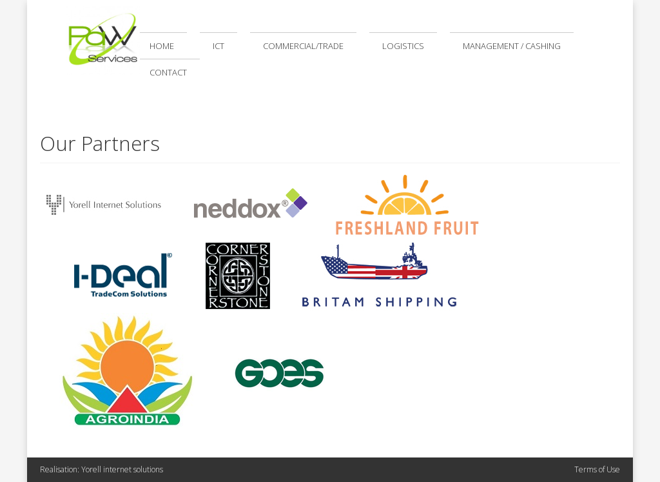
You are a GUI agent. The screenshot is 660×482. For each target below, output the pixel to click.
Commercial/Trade (303, 46)
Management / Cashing (512, 46)
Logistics (403, 46)
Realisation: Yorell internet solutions (101, 469)
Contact (168, 72)
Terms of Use (597, 469)
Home (162, 46)
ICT (218, 46)
